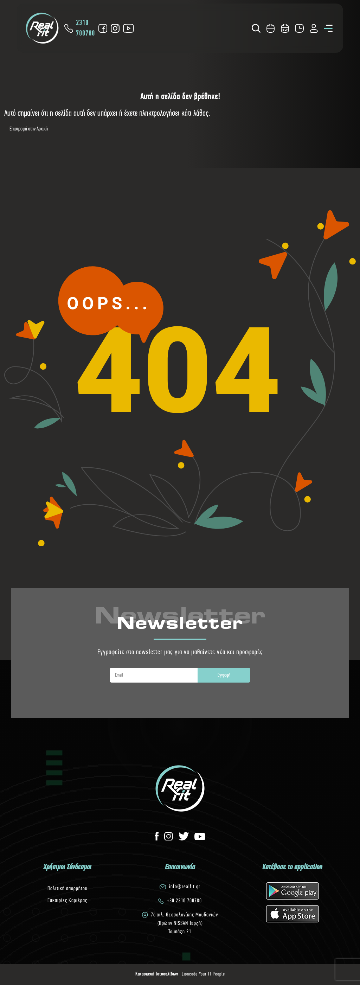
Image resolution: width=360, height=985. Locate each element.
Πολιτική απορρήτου (67, 888)
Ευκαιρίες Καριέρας (67, 900)
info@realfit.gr (184, 886)
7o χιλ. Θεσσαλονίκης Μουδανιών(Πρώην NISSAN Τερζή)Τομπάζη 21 (184, 923)
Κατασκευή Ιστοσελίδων (156, 974)
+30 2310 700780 (184, 900)
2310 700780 (79, 28)
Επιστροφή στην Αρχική (28, 128)
